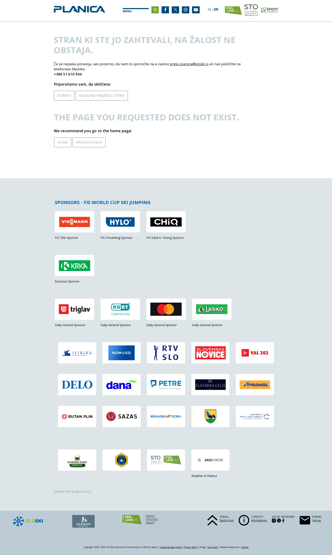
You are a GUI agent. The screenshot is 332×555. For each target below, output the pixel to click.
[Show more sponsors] (72, 491)
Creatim (245, 547)
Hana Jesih (213, 547)
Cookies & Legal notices (171, 547)
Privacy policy (190, 547)
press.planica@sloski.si (189, 63)
